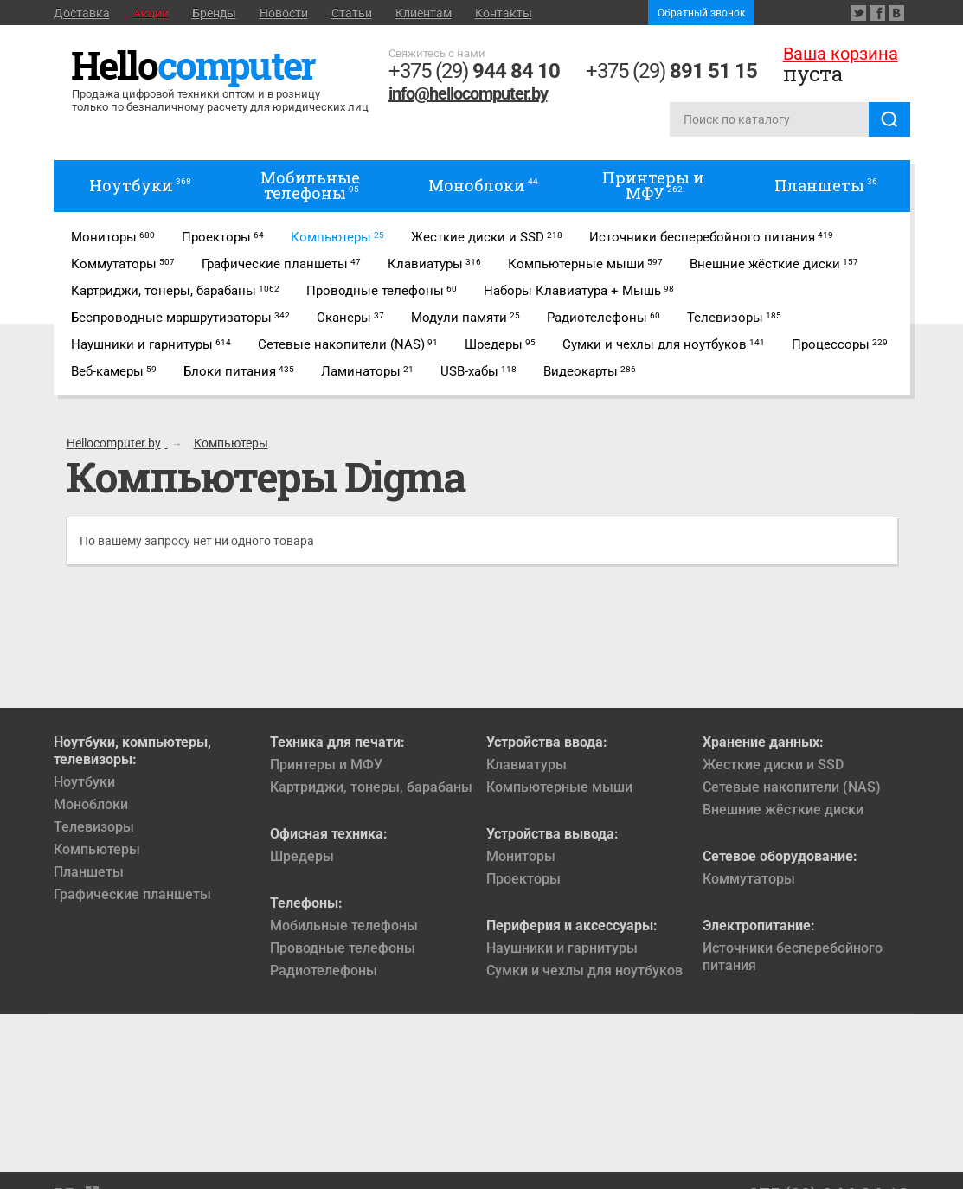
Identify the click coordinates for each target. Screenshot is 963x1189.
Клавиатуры (526, 764)
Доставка (82, 13)
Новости (284, 13)
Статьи (351, 13)
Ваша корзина (840, 53)
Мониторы (520, 856)
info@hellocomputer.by (468, 93)
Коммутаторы (749, 879)
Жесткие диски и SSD (773, 764)
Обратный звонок (701, 13)
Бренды (214, 13)
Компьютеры (97, 849)
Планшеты (89, 872)
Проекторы (523, 879)
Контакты (503, 13)
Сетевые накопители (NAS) (792, 787)
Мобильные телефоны (344, 925)
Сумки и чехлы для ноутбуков (584, 970)
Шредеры (302, 856)
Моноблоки (91, 804)
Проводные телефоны (342, 948)
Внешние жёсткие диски (783, 809)
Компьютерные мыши (559, 787)
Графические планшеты (132, 894)
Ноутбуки (84, 782)
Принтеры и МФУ (326, 764)
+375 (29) (474, 71)
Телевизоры (94, 827)
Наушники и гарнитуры (562, 948)
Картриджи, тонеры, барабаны (371, 787)
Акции (151, 13)
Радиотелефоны (323, 970)
